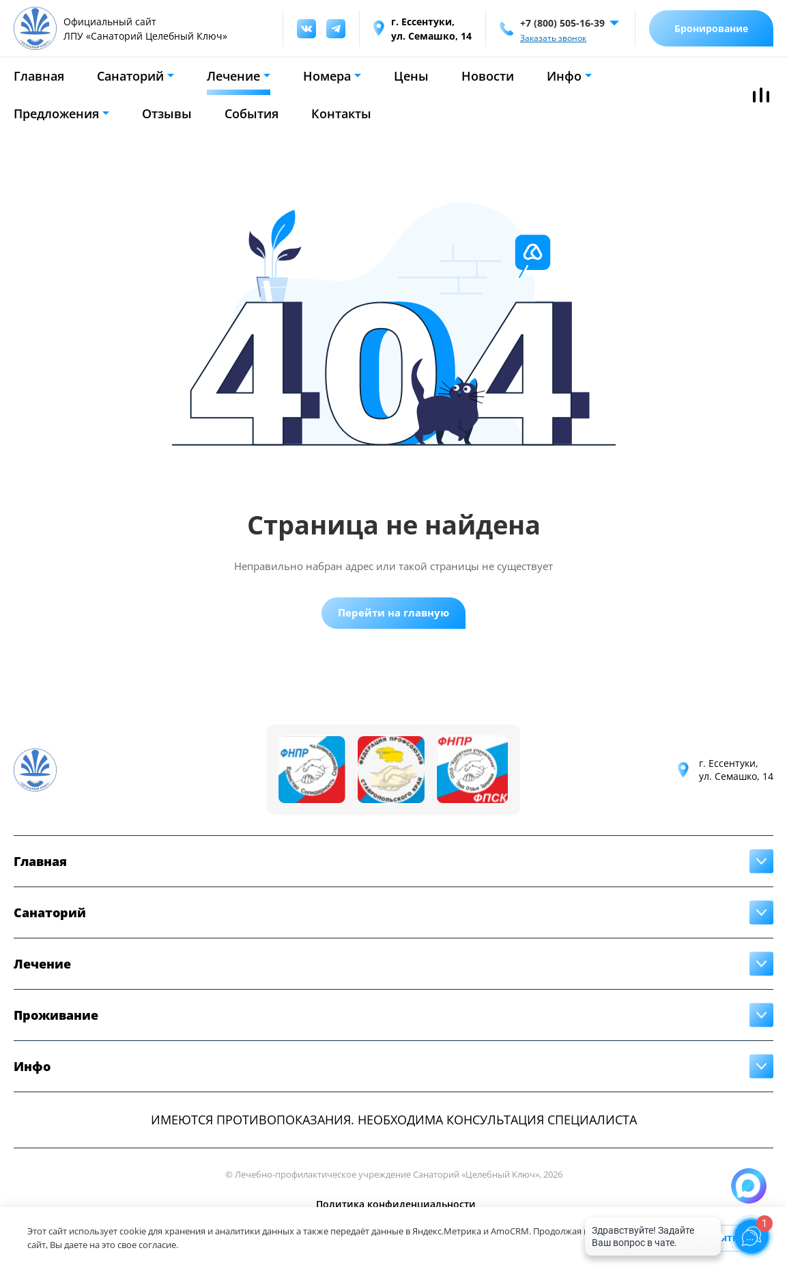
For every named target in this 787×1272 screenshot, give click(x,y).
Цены (411, 76)
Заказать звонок (553, 38)
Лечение (233, 76)
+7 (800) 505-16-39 (562, 22)
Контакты (341, 113)
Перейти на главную (393, 612)
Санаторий (130, 76)
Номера (327, 76)
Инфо (564, 76)
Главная (39, 76)
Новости (487, 76)
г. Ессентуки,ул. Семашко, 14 (736, 770)
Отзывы (167, 113)
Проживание (56, 1015)
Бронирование (711, 28)
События (251, 113)
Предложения (56, 113)
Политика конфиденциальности (396, 1203)
